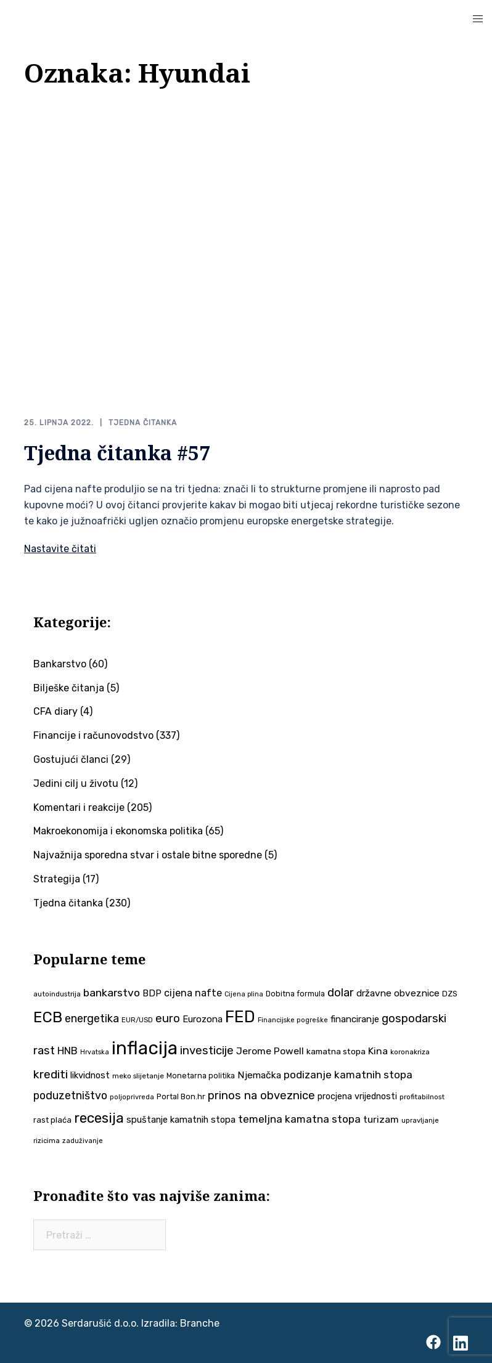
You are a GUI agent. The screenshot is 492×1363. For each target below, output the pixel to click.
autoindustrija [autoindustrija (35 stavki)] (57, 993)
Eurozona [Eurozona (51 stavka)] (202, 1019)
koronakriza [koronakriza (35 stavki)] (410, 1051)
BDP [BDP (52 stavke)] (152, 992)
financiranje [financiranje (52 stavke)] (354, 1019)
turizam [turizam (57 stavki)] (381, 1119)
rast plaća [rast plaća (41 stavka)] (52, 1120)
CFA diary (55, 711)
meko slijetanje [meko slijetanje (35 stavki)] (138, 1076)
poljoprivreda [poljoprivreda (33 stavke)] (132, 1097)
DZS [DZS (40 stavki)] (449, 993)
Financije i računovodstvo (93, 735)
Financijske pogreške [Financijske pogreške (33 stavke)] (293, 1020)
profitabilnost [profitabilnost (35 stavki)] (422, 1096)
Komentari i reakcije (79, 807)
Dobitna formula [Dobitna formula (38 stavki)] (295, 993)
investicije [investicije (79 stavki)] (207, 1050)
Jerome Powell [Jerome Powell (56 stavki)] (270, 1050)
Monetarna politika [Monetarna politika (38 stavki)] (200, 1075)
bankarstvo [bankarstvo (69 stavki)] (111, 992)
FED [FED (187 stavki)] (240, 1017)
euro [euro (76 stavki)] (167, 1018)
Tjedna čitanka (143, 422)
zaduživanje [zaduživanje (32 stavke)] (82, 1141)
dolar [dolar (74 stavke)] (340, 992)
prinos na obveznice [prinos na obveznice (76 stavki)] (261, 1095)
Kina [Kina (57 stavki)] (378, 1050)
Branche (199, 1323)
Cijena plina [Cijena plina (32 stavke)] (243, 994)
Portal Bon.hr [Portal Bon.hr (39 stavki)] (181, 1096)
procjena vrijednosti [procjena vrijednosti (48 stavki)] (357, 1096)
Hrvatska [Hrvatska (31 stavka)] (94, 1052)
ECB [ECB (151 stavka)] (47, 1017)
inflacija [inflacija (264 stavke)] (145, 1047)
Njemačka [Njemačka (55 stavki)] (259, 1075)
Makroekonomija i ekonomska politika (118, 831)
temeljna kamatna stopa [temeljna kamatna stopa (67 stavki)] (299, 1119)
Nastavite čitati (60, 549)
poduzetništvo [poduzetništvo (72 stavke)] (70, 1095)
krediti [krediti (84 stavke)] (50, 1074)
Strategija (56, 879)
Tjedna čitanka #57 (117, 452)
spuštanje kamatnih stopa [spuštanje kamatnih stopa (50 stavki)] (181, 1119)
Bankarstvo (59, 664)
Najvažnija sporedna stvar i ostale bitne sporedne (147, 855)
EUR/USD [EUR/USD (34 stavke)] (137, 1019)
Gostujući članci (71, 759)
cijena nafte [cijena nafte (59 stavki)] (193, 992)
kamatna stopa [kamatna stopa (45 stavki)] (336, 1051)
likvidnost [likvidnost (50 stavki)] (90, 1075)
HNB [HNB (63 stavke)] (67, 1050)
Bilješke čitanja (68, 687)
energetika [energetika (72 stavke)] (92, 1018)
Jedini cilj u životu (75, 783)
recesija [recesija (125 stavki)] (99, 1118)
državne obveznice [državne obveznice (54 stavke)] (398, 992)
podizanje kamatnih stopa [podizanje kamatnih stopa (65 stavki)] (348, 1074)
